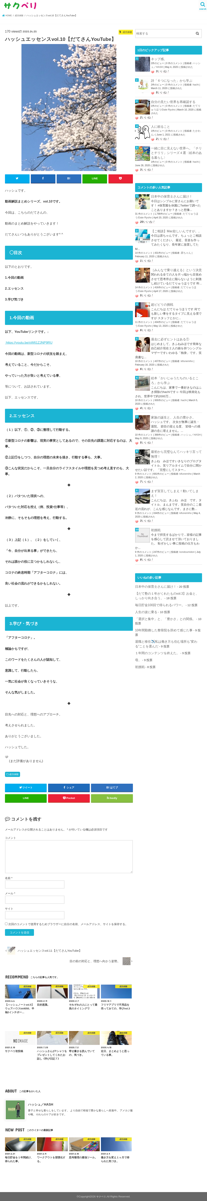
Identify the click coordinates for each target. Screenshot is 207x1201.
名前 (8, 877)
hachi (195, 83)
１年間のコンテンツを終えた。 (156, 635)
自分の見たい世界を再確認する (172, 100)
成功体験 (14, 774)
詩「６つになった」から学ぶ (170, 79)
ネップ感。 (158, 58)
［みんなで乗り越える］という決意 (175, 264)
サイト (9, 908)
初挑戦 (155, 519)
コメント (10, 837)
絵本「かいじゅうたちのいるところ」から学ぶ (176, 373)
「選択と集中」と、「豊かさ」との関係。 (163, 606)
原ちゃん (185, 247)
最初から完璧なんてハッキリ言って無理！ (176, 445)
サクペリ (101, 1196)
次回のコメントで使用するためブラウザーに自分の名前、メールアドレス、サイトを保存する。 (68, 923)
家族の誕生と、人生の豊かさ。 (172, 409)
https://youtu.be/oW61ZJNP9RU (28, 342)
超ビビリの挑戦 (161, 298)
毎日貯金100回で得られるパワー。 (158, 593)
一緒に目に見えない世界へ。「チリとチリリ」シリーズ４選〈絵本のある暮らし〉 (176, 150)
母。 (138, 641)
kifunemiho (186, 353)
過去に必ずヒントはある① (169, 332)
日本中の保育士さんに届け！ (170, 192)
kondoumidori (186, 541)
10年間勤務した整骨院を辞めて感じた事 (162, 617)
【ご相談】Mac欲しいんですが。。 (174, 226)
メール (10, 893)
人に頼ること (160, 124)
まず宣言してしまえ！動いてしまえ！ (176, 481)
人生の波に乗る (145, 599)
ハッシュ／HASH (40, 1104)
